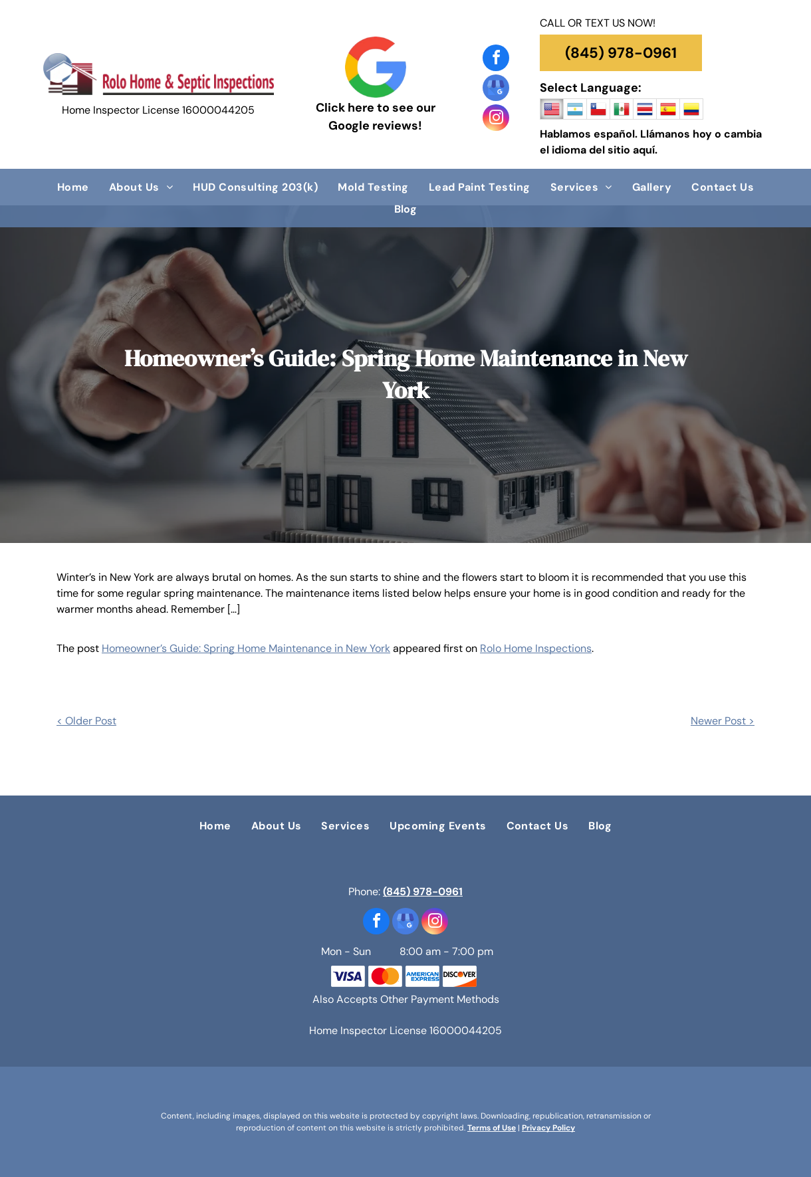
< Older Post (86, 721)
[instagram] (496, 119)
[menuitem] (73, 187)
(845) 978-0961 (423, 892)
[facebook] (496, 59)
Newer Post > (722, 721)
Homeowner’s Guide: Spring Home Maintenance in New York (246, 648)
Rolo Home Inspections (536, 648)
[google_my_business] (496, 89)
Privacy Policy (548, 1128)
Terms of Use (491, 1128)
